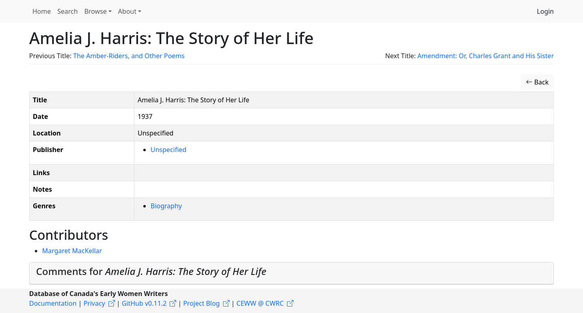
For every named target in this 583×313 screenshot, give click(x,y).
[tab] (291, 273)
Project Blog (201, 303)
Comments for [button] (151, 271)
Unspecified (168, 149)
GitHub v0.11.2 (144, 303)
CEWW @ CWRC (260, 303)
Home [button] (41, 11)
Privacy (94, 303)
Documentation (53, 303)
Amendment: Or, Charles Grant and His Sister (485, 55)
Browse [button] (95, 11)
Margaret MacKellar (72, 250)
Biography (166, 205)
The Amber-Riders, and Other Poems (129, 55)
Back (537, 82)
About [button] (127, 11)
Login (545, 11)
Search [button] (67, 11)
